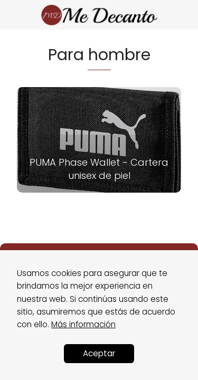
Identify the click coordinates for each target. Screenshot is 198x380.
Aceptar (99, 353)
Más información (83, 324)
